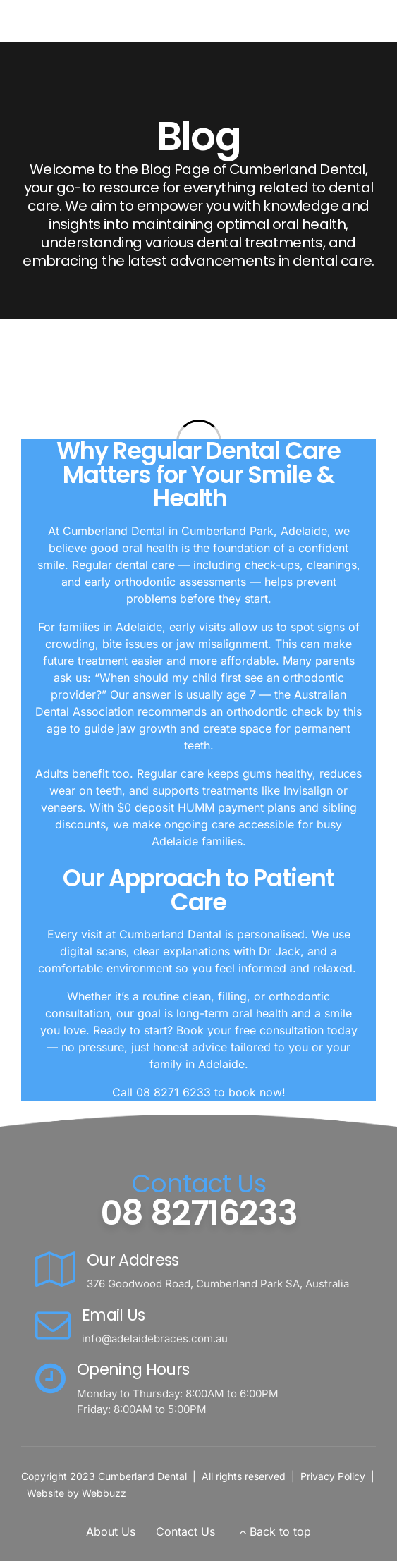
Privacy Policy (332, 1476)
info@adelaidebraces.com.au (155, 1338)
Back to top (280, 1531)
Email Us (113, 1315)
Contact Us (185, 1531)
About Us (110, 1531)
